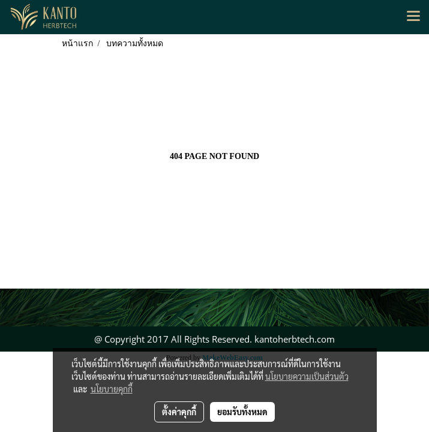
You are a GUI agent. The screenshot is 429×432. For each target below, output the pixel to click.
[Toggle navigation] (413, 17)
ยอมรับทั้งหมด (242, 411)
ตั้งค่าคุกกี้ (179, 411)
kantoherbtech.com (294, 339)
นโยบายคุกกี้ (112, 388)
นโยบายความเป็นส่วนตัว (307, 376)
